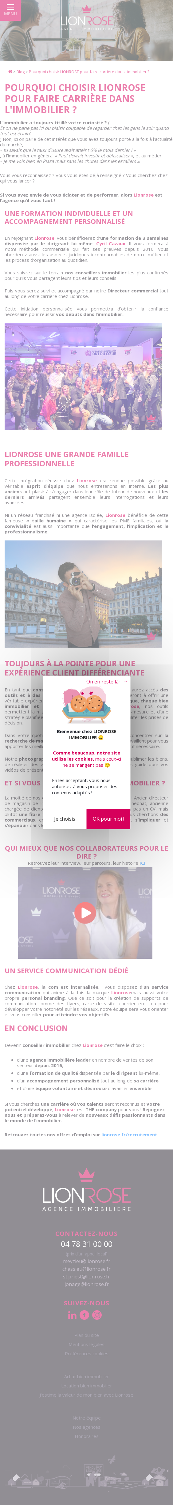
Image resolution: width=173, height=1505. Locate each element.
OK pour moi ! (108, 818)
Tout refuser (102, 682)
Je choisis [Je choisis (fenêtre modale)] (64, 818)
